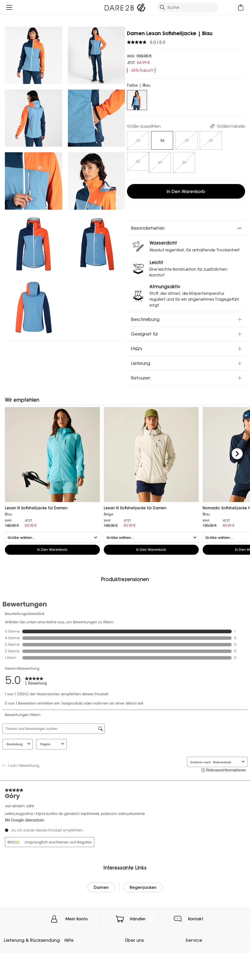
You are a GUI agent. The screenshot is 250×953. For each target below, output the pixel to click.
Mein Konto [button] (76, 916)
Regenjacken (143, 884)
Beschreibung (145, 317)
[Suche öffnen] (187, 7)
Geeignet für (144, 331)
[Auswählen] (138, 140)
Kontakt (195, 916)
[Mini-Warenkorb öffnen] (241, 7)
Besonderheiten (148, 225)
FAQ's (136, 346)
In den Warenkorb (186, 189)
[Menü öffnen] (9, 7)
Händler (138, 916)
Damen (101, 884)
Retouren (140, 375)
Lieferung (140, 361)
